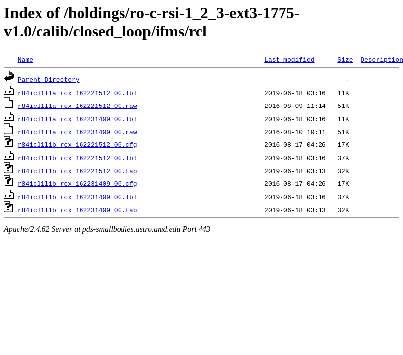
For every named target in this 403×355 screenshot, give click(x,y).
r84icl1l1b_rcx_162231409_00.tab (77, 209)
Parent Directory (49, 79)
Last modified (289, 59)
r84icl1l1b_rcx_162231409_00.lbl (77, 196)
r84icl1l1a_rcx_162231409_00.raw (77, 131)
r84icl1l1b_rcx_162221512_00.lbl (77, 157)
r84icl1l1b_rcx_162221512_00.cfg (77, 144)
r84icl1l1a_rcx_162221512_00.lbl (77, 92)
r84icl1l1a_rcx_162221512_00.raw (77, 105)
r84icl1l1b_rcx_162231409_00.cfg (77, 183)
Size (345, 59)
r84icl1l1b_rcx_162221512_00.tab (77, 170)
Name (25, 59)
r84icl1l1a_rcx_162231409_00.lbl (77, 118)
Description (382, 59)
